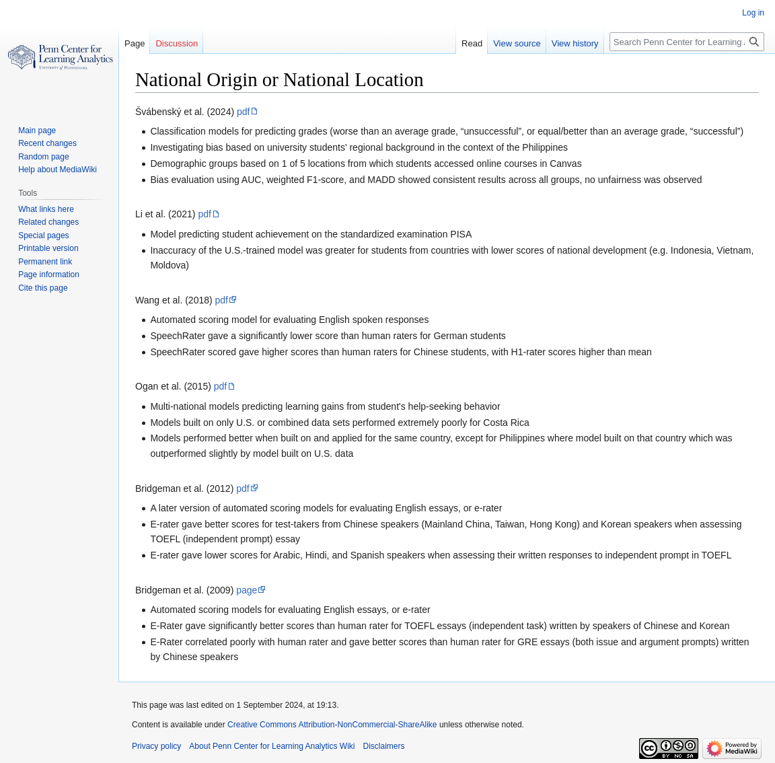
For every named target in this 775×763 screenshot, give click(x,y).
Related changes (48, 222)
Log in (753, 12)
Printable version (48, 248)
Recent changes (47, 143)
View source (517, 43)
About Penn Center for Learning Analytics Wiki (272, 746)
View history (575, 43)
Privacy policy (156, 746)
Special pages (43, 235)
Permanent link (45, 261)
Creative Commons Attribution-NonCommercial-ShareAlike (332, 724)
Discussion (176, 43)
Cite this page (42, 288)
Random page (43, 156)
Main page (37, 130)
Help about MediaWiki (57, 169)
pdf (243, 111)
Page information (48, 274)
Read (472, 43)
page (246, 590)
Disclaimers (384, 746)
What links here (46, 209)
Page (134, 43)
